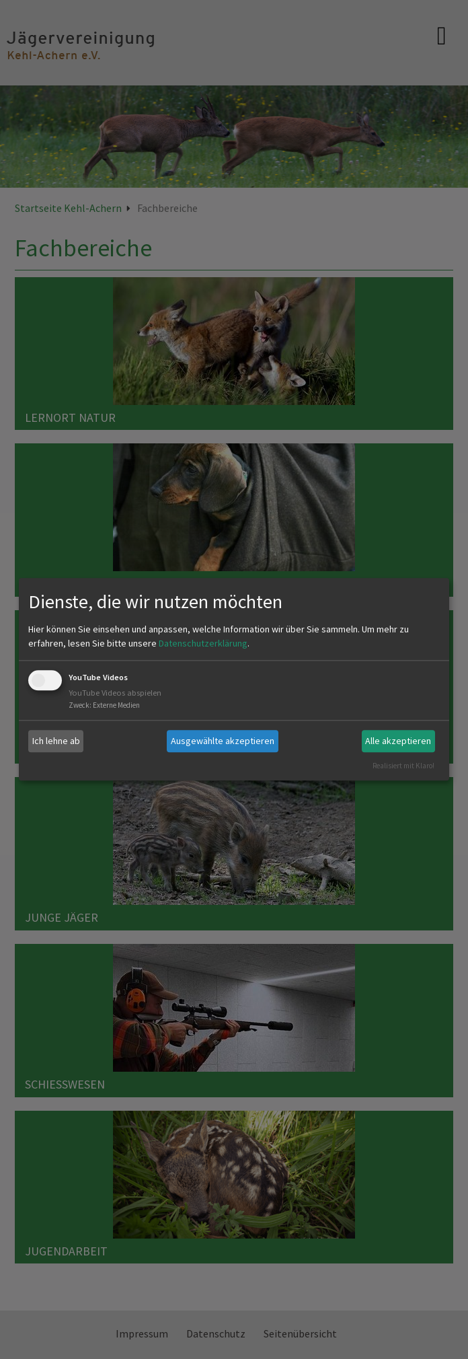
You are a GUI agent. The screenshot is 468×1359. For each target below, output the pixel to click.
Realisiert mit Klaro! (403, 765)
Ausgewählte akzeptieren (222, 741)
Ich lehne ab (56, 741)
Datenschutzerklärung (203, 643)
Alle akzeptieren (398, 741)
